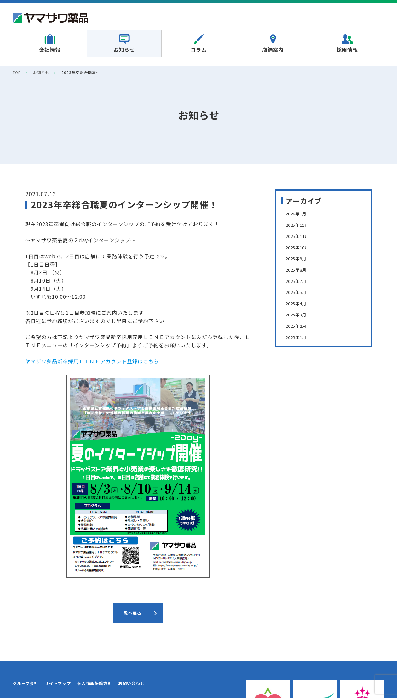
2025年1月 (298, 337)
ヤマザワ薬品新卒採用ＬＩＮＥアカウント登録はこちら (92, 361)
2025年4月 (298, 303)
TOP (17, 72)
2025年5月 (298, 292)
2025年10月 (300, 247)
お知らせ (41, 72)
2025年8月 (298, 269)
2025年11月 (300, 235)
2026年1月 (298, 213)
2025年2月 (298, 325)
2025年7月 (298, 280)
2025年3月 (298, 314)
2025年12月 (300, 224)
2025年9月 (298, 258)
